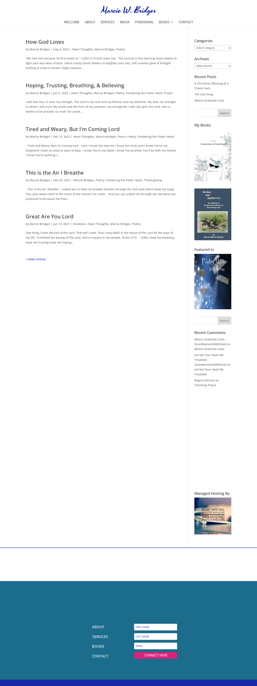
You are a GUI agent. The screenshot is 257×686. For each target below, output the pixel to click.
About (90, 22)
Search (224, 113)
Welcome (72, 22)
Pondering (144, 22)
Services (108, 22)
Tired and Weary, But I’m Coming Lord (73, 129)
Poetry (120, 49)
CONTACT (100, 656)
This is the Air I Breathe (55, 172)
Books (164, 22)
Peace (122, 136)
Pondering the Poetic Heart (144, 93)
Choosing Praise (205, 385)
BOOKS (98, 646)
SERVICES (100, 636)
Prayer (168, 93)
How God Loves (45, 41)
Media (125, 22)
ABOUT (98, 626)
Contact (186, 22)
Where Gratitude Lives (209, 100)
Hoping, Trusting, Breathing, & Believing (75, 85)
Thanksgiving (153, 180)
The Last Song (203, 94)
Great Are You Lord (49, 216)
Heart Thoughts (82, 49)
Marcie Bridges (40, 49)
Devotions (79, 224)
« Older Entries (36, 259)
